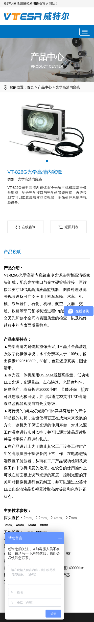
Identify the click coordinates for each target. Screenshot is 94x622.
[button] (47, 161)
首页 (30, 87)
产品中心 (45, 87)
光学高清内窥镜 (68, 87)
